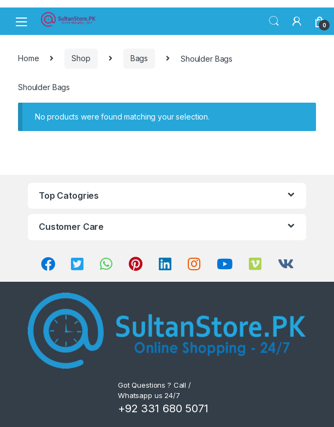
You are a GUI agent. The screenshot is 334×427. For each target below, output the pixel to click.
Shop (80, 58)
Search (274, 21)
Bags (139, 58)
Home (28, 58)
